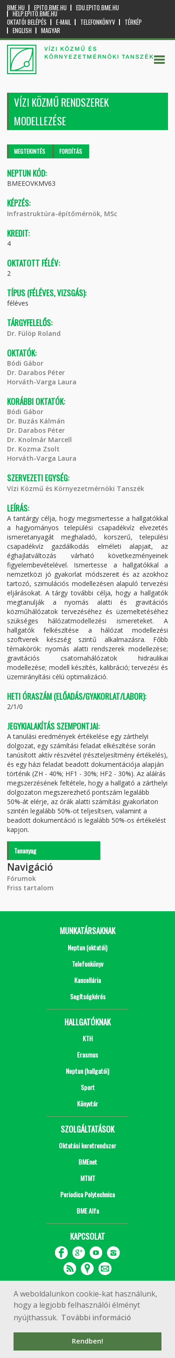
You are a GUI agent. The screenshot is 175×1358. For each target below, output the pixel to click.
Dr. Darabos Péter (36, 372)
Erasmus (87, 1054)
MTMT (87, 1178)
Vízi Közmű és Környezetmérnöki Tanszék (75, 488)
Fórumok (21, 878)
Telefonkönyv (97, 22)
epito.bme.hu (50, 8)
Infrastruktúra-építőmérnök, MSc (62, 213)
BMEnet (87, 1162)
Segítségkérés (87, 996)
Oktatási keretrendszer (87, 1145)
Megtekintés (29, 151)
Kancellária (87, 980)
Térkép (133, 22)
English (22, 30)
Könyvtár (87, 1103)
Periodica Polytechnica (87, 1194)
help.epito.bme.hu (35, 14)
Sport (88, 1087)
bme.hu (16, 8)
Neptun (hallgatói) (87, 1071)
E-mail (63, 22)
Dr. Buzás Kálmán (36, 420)
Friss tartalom (30, 887)
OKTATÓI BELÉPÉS (27, 22)
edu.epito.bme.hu (97, 8)
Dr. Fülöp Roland (34, 333)
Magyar (50, 30)
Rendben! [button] (87, 1341)
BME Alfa (88, 1210)
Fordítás (70, 151)
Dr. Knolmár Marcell (39, 439)
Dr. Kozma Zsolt (33, 448)
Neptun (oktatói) (87, 947)
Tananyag (25, 850)
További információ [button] (96, 1317)
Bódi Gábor (25, 363)
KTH (88, 1038)
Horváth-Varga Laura (42, 381)
